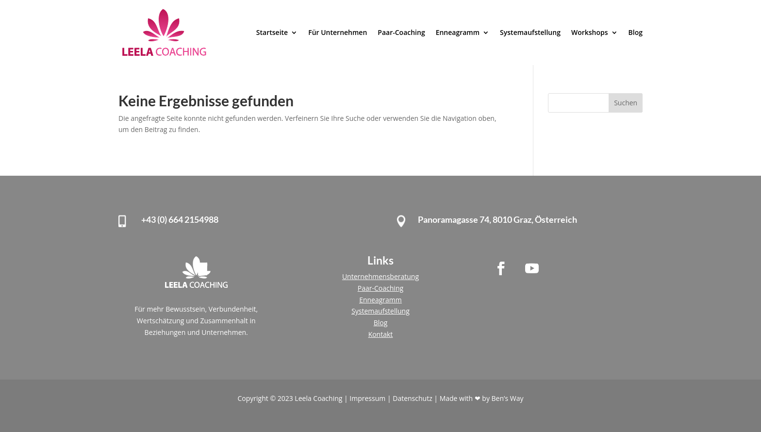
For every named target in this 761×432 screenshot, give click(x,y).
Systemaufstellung (530, 32)
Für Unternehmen (337, 32)
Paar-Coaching (401, 32)
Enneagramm (458, 32)
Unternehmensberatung (380, 276)
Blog (636, 32)
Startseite (272, 32)
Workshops (589, 32)
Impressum (368, 398)
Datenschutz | (416, 398)
